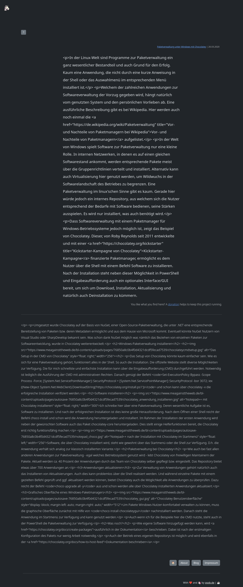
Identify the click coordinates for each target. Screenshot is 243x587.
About (184, 563)
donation (173, 304)
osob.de (209, 582)
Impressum (211, 563)
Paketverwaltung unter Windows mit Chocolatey (181, 46)
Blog (196, 563)
